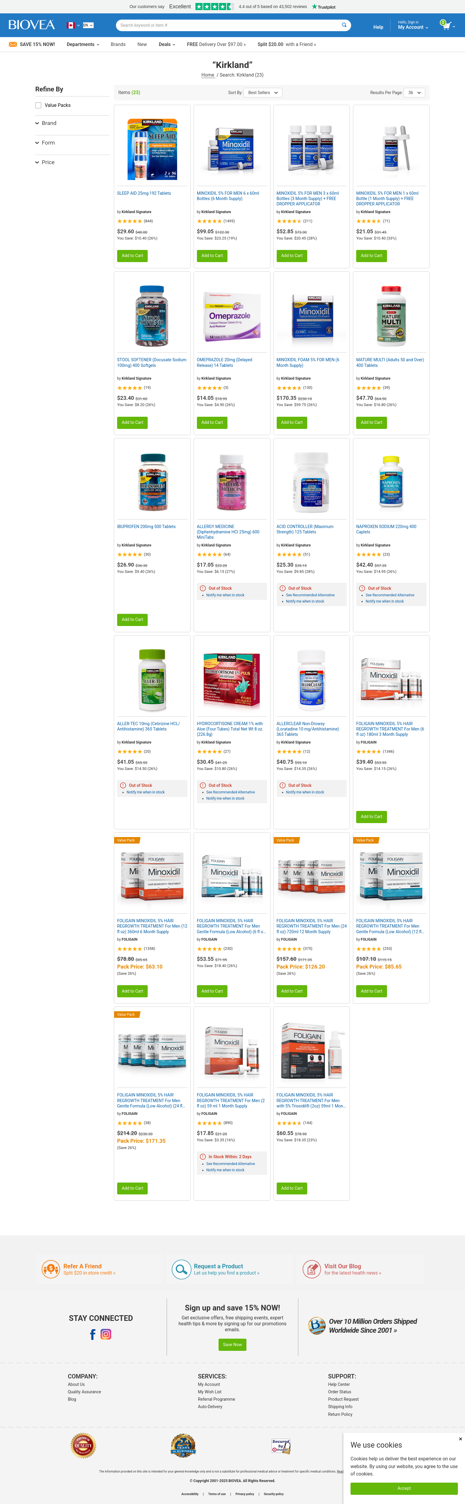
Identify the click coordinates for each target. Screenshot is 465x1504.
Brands (118, 44)
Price (45, 162)
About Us (76, 1384)
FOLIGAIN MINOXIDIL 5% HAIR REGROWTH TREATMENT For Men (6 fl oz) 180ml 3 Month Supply (390, 729)
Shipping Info (340, 1406)
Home (208, 75)
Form (45, 142)
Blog (72, 1399)
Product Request (343, 1399)
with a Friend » (287, 44)
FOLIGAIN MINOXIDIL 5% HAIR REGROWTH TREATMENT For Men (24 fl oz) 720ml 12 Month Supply (312, 926)
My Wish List (210, 1391)
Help (378, 27)
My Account (209, 1384)
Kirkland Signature (136, 212)
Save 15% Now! (32, 44)
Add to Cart (132, 255)
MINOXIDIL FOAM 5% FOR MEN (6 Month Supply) (308, 362)
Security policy (274, 1494)
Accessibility (189, 1494)
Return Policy (340, 1414)
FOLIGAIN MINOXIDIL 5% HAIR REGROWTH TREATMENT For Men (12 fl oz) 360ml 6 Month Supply (152, 926)
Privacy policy (244, 1494)
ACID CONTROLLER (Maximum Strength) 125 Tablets (305, 529)
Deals (167, 44)
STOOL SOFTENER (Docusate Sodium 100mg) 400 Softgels (152, 362)
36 (414, 92)
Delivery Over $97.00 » (216, 44)
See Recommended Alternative (310, 595)
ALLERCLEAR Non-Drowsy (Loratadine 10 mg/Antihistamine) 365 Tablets (308, 729)
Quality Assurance (84, 1391)
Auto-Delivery (210, 1406)
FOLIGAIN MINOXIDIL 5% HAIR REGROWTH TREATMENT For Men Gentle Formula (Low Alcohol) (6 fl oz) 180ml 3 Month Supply (232, 926)
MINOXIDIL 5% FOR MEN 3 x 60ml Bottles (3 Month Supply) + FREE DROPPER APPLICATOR (308, 198)
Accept (404, 1488)
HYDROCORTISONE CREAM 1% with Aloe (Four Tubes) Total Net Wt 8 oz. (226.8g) (230, 729)
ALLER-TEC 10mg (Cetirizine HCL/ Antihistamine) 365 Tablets (148, 726)
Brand (45, 123)
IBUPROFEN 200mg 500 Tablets (146, 526)
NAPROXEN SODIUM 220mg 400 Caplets (386, 529)
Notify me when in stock (225, 595)
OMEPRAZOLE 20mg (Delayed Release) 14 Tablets (224, 362)
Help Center (339, 1384)
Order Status (339, 1391)
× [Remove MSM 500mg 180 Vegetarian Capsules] (460, 1439)
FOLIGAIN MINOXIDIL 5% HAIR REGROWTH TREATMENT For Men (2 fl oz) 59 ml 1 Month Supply (231, 1100)
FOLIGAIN (369, 742)
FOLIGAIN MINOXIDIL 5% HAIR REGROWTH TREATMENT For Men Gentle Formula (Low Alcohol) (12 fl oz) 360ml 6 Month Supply (388, 926)
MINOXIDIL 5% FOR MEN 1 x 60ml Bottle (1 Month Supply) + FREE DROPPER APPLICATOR (387, 198)
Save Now (232, 1344)
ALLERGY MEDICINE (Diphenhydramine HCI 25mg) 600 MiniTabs (228, 532)
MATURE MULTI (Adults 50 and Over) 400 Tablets (390, 362)
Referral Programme (216, 1399)
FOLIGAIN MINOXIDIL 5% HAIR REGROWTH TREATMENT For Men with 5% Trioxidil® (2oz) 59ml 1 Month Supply (312, 1101)
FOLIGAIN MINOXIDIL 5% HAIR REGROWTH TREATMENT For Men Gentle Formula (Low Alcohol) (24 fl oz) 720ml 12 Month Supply (149, 1101)
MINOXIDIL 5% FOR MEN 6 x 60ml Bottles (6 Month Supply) (228, 196)
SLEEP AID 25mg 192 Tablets (144, 193)
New (142, 44)
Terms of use (217, 1494)
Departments (83, 44)
